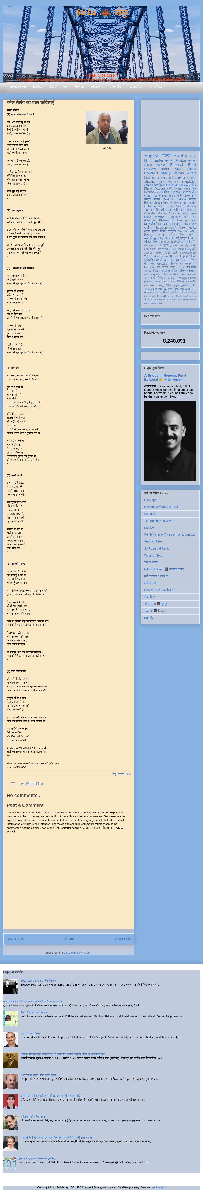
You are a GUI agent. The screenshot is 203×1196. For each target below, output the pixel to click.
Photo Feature (154, 188)
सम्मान (160, 234)
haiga (176, 285)
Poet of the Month (172, 299)
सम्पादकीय (184, 185)
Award (148, 252)
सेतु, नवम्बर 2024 (122, 774)
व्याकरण (153, 285)
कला (181, 245)
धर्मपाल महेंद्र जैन (185, 188)
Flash (183, 202)
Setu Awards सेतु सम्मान (34, 1012)
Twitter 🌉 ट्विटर (154, 610)
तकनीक (163, 292)
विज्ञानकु (148, 234)
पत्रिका (193, 296)
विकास (184, 292)
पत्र (187, 220)
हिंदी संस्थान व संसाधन (156, 576)
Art (156, 185)
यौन (146, 285)
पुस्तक (161, 165)
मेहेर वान (190, 217)
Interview (150, 192)
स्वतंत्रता (170, 278)
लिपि (194, 285)
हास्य (172, 267)
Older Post (123, 939)
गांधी (174, 249)
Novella (170, 238)
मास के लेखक (150, 303)
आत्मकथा (163, 224)
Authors (97, 86)
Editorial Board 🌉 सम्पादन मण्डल (164, 569)
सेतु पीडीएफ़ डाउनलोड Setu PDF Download (169, 534)
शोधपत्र (166, 173)
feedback (176, 296)
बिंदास (157, 199)
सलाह (152, 274)
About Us (135, 86)
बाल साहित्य (163, 192)
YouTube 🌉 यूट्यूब (155, 603)
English (152, 155)
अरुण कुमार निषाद (155, 231)
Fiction (181, 161)
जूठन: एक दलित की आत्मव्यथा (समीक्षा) (37, 1158)
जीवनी (154, 224)
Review (150, 169)
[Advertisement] (170, 122)
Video (192, 256)
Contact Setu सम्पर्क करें (158, 590)
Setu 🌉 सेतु (101, 12)
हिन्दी (166, 155)
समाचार (175, 202)
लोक (146, 274)
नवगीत (193, 281)
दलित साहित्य (178, 270)
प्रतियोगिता (149, 260)
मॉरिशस (192, 260)
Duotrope (150, 500)
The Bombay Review (157, 521)
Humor (192, 278)
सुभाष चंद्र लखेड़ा (178, 224)
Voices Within (185, 173)
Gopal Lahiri (152, 195)
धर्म (154, 278)
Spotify (148, 617)
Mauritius (149, 267)
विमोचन (161, 278)
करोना (171, 234)
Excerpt (175, 192)
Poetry (180, 155)
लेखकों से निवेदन (153, 541)
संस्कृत (172, 231)
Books (37, 86)
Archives (155, 86)
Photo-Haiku (163, 296)
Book (192, 165)
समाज (147, 289)
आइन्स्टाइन (169, 260)
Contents (151, 173)
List (147, 178)
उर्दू (177, 238)
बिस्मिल (192, 234)
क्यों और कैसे (182, 260)
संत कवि (149, 263)
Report (184, 256)
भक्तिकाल (191, 270)
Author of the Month (169, 206)
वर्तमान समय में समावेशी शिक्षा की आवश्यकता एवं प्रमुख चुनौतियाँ (52, 1095)
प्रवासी (173, 227)
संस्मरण (158, 202)
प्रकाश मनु (164, 181)
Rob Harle (169, 195)
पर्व (195, 263)
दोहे (158, 267)
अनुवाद (174, 185)
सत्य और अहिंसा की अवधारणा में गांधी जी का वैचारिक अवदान (32, 1001)
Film (168, 285)
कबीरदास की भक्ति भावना (33, 1116)
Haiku (192, 227)
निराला (174, 263)
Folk (146, 292)
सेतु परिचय (150, 597)
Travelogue (164, 249)
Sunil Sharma (175, 177)
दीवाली (170, 292)
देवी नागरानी (166, 210)
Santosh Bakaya (175, 199)
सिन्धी (167, 252)
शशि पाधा (179, 210)
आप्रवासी (191, 274)
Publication (162, 263)
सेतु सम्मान (185, 263)
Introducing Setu (31, 1033)
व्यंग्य (193, 185)
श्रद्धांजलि (191, 249)
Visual (167, 274)
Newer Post (15, 939)
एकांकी (185, 296)
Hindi (148, 161)
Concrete (149, 245)
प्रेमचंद (180, 241)
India (165, 169)
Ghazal (186, 192)
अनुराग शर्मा (158, 177)
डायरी (188, 289)
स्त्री (175, 252)
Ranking (179, 289)
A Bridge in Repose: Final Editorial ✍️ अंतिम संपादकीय (165, 377)
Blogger (160, 1187)
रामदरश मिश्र (151, 270)
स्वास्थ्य (159, 274)
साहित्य (182, 227)
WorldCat (150, 514)
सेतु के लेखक (151, 562)
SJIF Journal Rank (156, 548)
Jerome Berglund (167, 217)
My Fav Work (152, 281)
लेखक (148, 165)
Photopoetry (156, 299)
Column (181, 249)
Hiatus (79, 86)
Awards (115, 86)
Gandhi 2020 (187, 231)
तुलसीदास (185, 285)
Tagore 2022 (168, 241)
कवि (176, 181)
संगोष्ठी (159, 303)
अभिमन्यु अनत (179, 274)
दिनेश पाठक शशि (186, 195)
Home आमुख (18, 86)
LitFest (180, 267)
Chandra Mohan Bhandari (162, 213)
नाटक (165, 267)
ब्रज (194, 289)
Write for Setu (153, 555)
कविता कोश (150, 583)
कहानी (169, 161)
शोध (194, 192)
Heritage (182, 278)
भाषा (194, 220)
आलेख (159, 161)
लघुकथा (148, 185)
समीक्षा (192, 161)
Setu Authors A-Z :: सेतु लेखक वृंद (39, 980)
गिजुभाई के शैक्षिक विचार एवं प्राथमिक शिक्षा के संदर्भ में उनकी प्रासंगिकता (56, 1137)
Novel (179, 220)
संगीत (146, 299)
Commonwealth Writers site (162, 507)
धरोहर (147, 199)
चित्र (147, 224)
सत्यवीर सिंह (190, 241)
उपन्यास (148, 278)
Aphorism (156, 289)
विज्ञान (156, 241)
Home (69, 939)
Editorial (176, 165)
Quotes (168, 289)
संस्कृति (159, 260)
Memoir (191, 206)
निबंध (166, 202)
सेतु (65, 86)
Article (191, 169)
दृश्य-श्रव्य (191, 267)
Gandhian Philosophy (159, 220)
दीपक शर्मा (164, 185)
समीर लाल (190, 210)
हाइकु (161, 285)
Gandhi (158, 256)
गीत (157, 210)
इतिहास (173, 245)
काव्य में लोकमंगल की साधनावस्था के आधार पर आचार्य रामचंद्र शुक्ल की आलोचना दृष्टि (63, 1054)
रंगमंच (177, 292)
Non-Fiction (171, 256)
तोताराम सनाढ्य (189, 299)
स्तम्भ (177, 169)
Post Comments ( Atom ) (77, 952)
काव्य (193, 156)
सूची (169, 188)
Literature (165, 270)
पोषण (181, 234)
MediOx (149, 527)
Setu (52, 86)
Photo (158, 252)
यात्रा (183, 238)
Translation (189, 181)
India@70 (162, 245)
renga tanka (169, 281)
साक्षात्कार (149, 210)
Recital (154, 292)
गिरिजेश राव (183, 281)
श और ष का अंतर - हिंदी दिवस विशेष (38, 1075)
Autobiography (153, 238)
